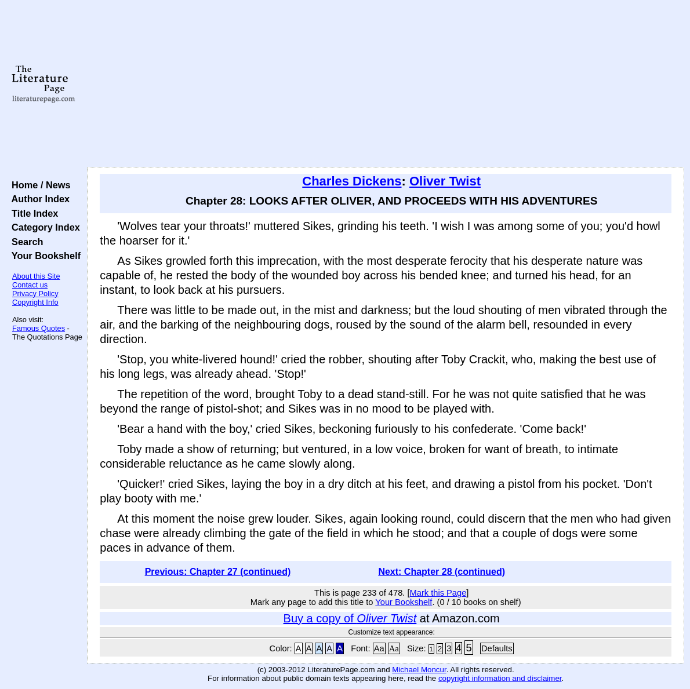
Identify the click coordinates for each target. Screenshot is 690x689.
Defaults (497, 648)
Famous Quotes (38, 328)
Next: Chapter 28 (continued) (441, 572)
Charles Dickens (351, 181)
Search (24, 241)
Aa (379, 648)
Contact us (30, 284)
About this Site (36, 276)
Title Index (32, 213)
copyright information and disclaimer (500, 678)
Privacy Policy (35, 293)
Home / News (38, 185)
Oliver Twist (445, 181)
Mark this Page (438, 592)
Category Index (43, 227)
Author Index (38, 199)
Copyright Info (35, 302)
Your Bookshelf (43, 255)
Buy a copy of (350, 618)
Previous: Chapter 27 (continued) (218, 572)
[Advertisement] (385, 84)
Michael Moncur (419, 669)
